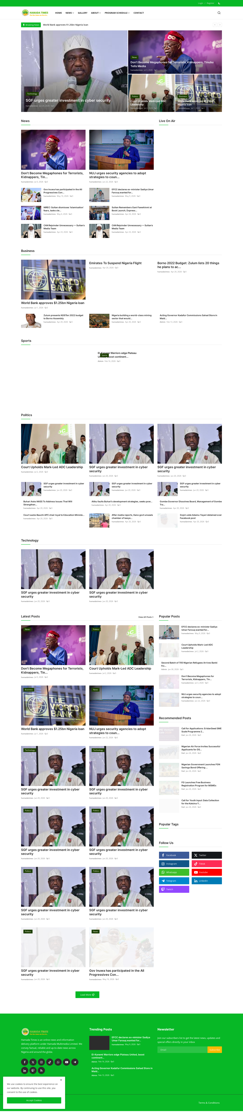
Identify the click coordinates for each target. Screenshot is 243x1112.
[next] (220, 25)
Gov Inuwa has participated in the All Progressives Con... (63, 191)
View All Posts (146, 617)
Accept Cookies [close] (34, 1100)
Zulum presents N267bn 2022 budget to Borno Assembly (63, 317)
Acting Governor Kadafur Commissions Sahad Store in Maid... (188, 317)
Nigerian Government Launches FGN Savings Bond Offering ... (200, 766)
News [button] (70, 13)
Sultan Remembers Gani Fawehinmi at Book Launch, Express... (132, 209)
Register (210, 3)
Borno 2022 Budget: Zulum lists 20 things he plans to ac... (188, 265)
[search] (219, 13)
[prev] (215, 25)
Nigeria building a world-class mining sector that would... (132, 317)
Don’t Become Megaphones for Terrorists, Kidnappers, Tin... (52, 175)
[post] (74, 71)
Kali (183, 735)
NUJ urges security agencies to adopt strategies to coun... (117, 175)
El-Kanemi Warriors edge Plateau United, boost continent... (117, 355)
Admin (163, 322)
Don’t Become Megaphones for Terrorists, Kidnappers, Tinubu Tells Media (172, 64)
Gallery (82, 12)
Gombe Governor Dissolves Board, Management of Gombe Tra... (191, 503)
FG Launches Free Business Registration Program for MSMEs (198, 784)
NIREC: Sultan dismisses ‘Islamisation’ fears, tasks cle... (64, 209)
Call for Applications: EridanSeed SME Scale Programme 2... (201, 730)
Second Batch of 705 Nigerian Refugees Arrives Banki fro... (189, 664)
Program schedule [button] (117, 13)
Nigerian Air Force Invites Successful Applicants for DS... (200, 748)
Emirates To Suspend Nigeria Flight (115, 263)
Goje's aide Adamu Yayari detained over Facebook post (201, 517)
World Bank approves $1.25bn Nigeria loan (65, 24)
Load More (87, 995)
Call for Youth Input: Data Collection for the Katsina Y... (200, 802)
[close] (61, 1080)
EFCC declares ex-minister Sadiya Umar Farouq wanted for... (133, 191)
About (96, 13)
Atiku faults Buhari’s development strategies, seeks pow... (122, 501)
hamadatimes (32, 105)
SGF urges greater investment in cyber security (118, 469)
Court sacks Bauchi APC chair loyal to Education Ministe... (53, 515)
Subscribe (215, 1050)
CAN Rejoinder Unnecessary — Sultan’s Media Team (64, 227)
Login (200, 3)
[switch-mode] (219, 3)
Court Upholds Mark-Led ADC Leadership (148, 103)
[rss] (41, 1071)
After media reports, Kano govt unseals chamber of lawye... (132, 517)
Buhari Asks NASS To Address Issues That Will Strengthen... (47, 503)
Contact (139, 12)
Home (58, 12)
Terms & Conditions (209, 1103)
